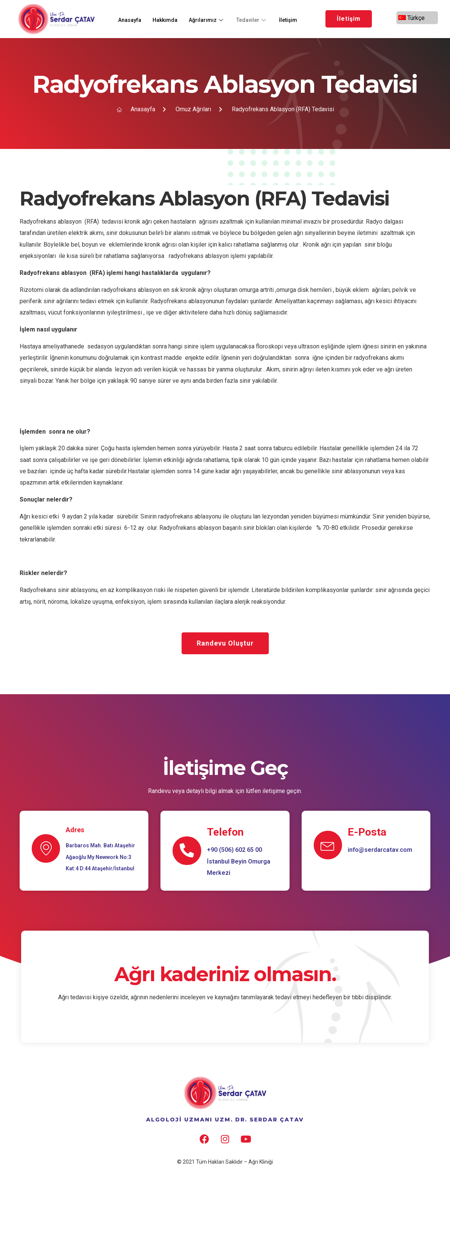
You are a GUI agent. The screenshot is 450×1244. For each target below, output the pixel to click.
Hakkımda (168, 18)
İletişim (295, 18)
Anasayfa (131, 18)
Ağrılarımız (212, 18)
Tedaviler (258, 18)
